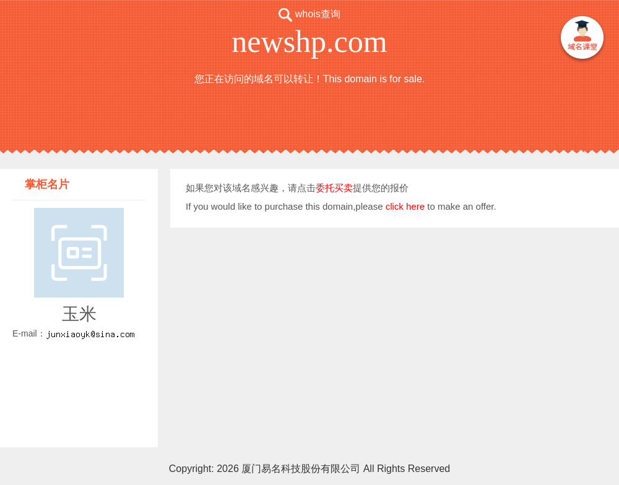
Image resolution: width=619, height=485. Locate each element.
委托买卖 (334, 187)
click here (405, 206)
